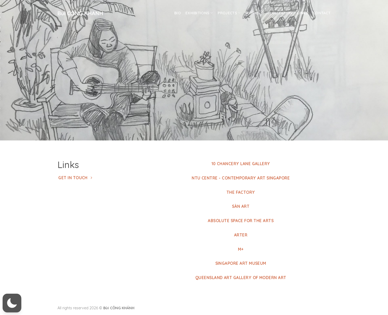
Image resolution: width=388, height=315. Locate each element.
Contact (322, 13)
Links (302, 13)
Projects (229, 12)
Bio (177, 13)
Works (254, 12)
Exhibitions (199, 12)
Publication (280, 13)
